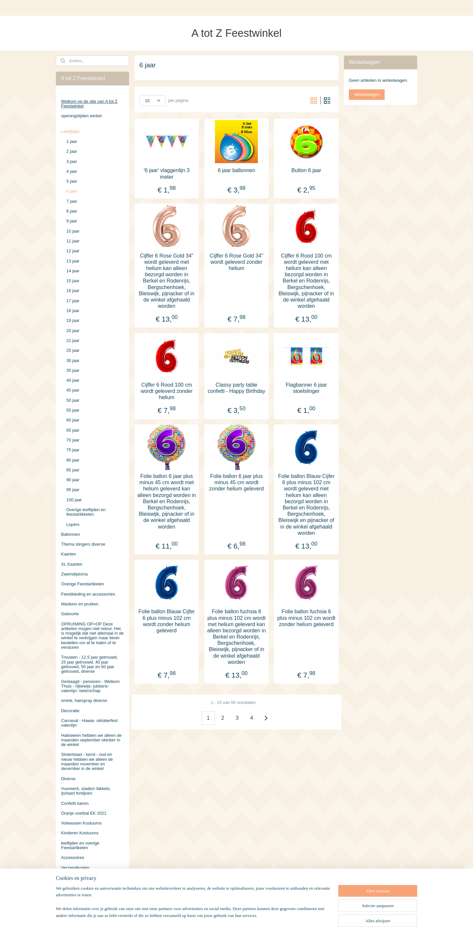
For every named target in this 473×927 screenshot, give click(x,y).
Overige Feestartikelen (82, 583)
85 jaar (72, 469)
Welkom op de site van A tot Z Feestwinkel (89, 103)
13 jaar (72, 261)
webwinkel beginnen (253, 915)
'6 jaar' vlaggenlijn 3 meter (167, 173)
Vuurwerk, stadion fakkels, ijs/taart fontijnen (86, 791)
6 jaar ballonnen (236, 170)
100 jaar (74, 499)
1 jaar (71, 141)
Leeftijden (70, 131)
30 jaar (72, 360)
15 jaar (72, 280)
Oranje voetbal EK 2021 (83, 813)
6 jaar (71, 191)
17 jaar (72, 300)
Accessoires (72, 857)
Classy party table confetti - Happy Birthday (236, 388)
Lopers (72, 524)
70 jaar (72, 440)
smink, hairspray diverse (84, 700)
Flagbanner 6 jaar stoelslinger (306, 388)
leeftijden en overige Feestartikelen (80, 845)
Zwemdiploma (74, 574)
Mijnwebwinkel (304, 915)
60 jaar (72, 420)
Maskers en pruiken (79, 603)
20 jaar (72, 330)
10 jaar (72, 231)
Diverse (68, 778)
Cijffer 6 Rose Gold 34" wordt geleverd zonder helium (236, 262)
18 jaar (72, 310)
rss (232, 915)
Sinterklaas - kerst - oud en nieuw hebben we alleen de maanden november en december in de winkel (87, 761)
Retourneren (73, 887)
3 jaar (71, 161)
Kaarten (68, 554)
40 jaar (72, 380)
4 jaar (71, 171)
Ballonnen (70, 534)
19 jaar (72, 320)
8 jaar (71, 211)
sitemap (220, 915)
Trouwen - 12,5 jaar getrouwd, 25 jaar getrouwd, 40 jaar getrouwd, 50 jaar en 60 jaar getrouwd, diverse (89, 664)
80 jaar (72, 460)
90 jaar (72, 479)
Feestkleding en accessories (88, 594)
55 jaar (72, 410)
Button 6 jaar (306, 170)
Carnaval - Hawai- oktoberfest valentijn (89, 723)
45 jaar (72, 390)
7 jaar (71, 201)
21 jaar (72, 340)
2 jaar (71, 151)
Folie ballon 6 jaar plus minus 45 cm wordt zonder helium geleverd (236, 482)
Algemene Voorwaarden (84, 877)
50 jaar (72, 400)
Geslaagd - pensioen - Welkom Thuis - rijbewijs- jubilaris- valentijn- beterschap (90, 686)
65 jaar (72, 430)
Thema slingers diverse (83, 544)
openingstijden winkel (81, 115)
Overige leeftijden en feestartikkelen (85, 512)
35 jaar (72, 370)
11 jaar (72, 240)
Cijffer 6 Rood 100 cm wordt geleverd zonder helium (166, 391)
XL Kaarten (71, 564)
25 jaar (72, 350)
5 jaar (71, 181)
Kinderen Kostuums (79, 832)
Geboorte (70, 613)
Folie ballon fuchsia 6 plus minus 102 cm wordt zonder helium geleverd (306, 618)
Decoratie (70, 710)
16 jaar (72, 290)
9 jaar (71, 220)
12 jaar (72, 250)
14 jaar (72, 270)
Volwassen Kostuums (81, 823)
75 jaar (72, 449)
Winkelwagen (366, 94)
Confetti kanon (75, 803)
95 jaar (72, 489)
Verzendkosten (75, 867)
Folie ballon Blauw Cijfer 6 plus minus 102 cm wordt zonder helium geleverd (167, 621)
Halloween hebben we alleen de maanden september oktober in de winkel (91, 740)
